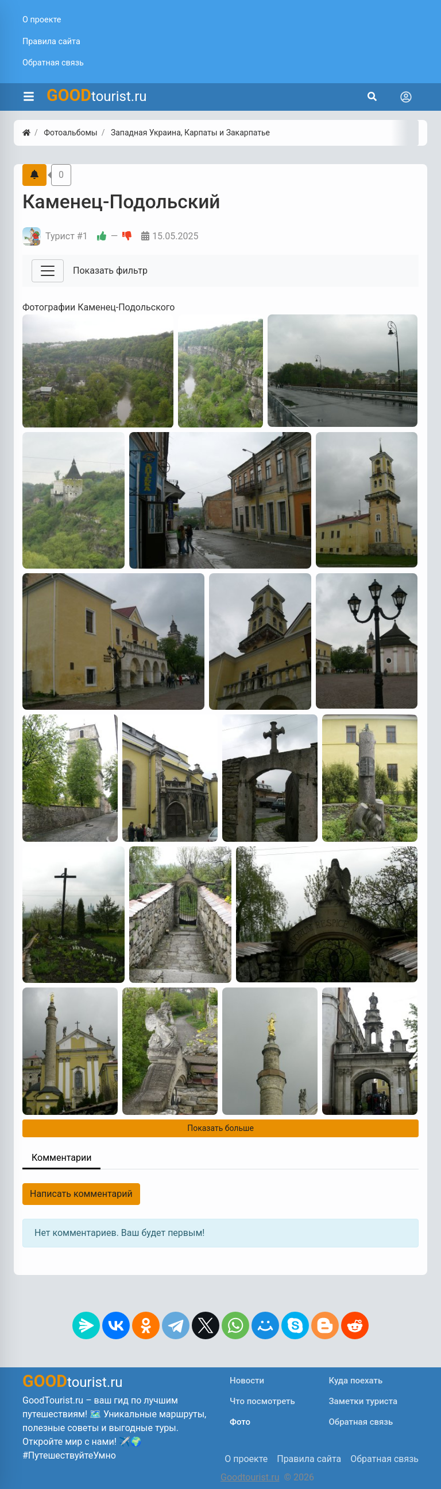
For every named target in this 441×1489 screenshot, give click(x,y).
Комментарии (61, 1157)
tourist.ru (97, 95)
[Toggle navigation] (406, 97)
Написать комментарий (81, 1193)
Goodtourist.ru (249, 1477)
